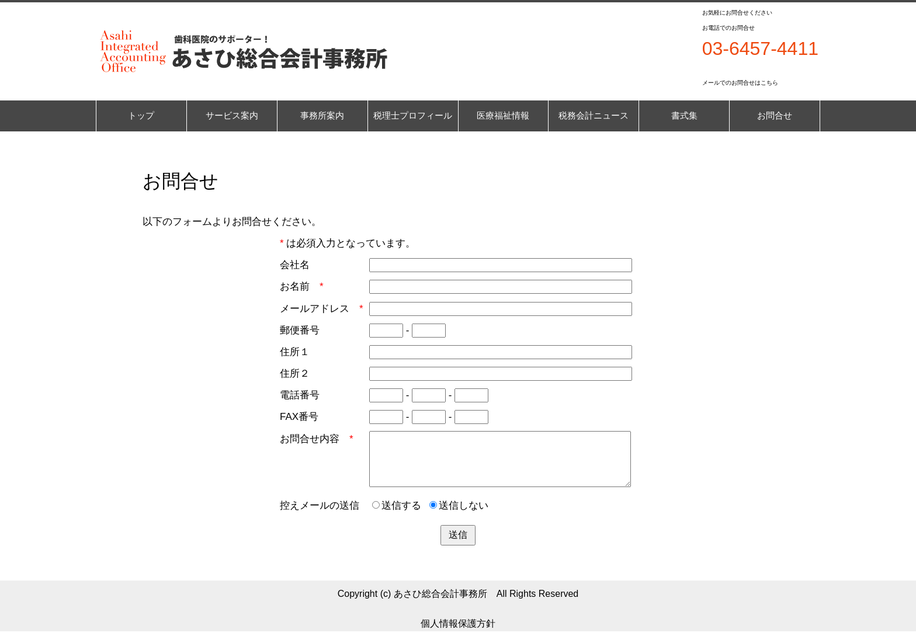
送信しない (458, 505)
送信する (396, 505)
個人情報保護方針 (458, 623)
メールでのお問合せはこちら (740, 82)
